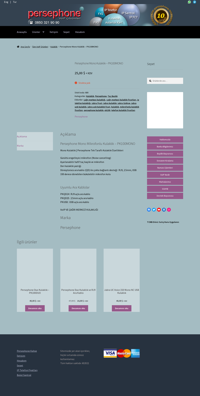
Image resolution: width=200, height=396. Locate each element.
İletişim (54, 32)
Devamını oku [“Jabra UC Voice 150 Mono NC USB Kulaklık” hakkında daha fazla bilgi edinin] (121, 308)
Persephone (101, 96)
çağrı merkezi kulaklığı (94, 99)
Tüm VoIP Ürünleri (40, 46)
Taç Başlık (113, 96)
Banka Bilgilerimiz (165, 146)
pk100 (107, 110)
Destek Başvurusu (165, 195)
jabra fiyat (97, 103)
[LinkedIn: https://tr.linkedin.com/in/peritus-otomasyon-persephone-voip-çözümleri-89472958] (164, 210)
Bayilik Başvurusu (165, 153)
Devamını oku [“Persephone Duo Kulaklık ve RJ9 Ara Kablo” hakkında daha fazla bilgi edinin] (78, 308)
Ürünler (36, 32)
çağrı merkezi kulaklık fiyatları (121, 99)
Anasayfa (22, 32)
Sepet (66, 32)
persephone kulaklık (93, 110)
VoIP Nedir (165, 174)
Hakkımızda (165, 139)
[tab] (35, 136)
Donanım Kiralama (165, 160)
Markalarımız (165, 181)
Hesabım (80, 32)
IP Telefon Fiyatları (27, 370)
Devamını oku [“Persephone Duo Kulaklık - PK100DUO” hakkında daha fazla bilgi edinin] (35, 308)
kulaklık (115, 106)
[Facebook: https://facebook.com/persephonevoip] (149, 210)
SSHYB (165, 188)
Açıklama (22, 136)
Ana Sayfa (25, 46)
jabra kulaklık (110, 103)
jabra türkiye (124, 103)
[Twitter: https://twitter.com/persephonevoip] (154, 210)
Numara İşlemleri (165, 167)
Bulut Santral (24, 375)
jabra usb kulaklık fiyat (99, 106)
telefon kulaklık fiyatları (123, 110)
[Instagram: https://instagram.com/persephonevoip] (169, 210)
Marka (20, 145)
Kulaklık (54, 46)
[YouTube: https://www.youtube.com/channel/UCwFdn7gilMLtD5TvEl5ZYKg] (159, 210)
